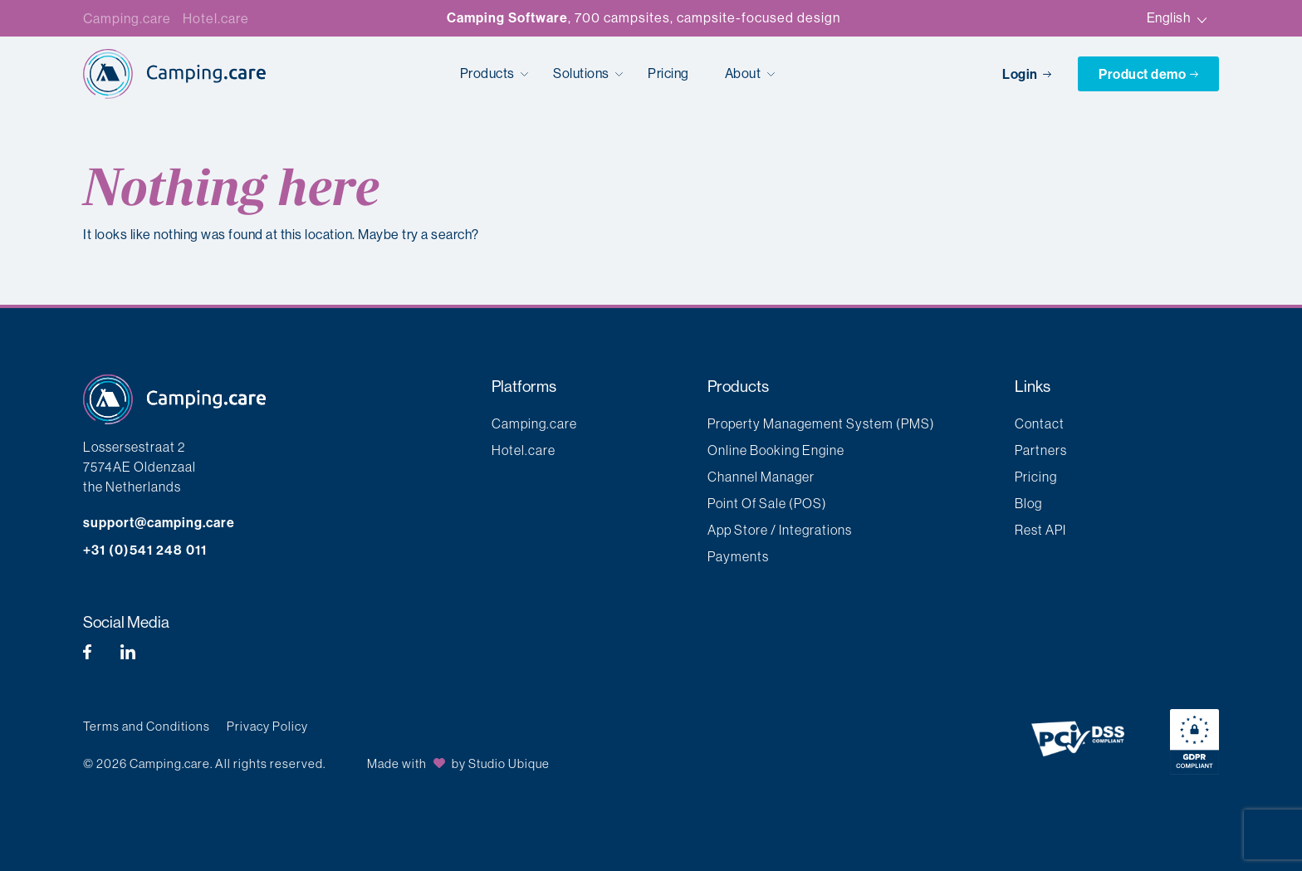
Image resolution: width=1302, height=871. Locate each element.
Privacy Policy (267, 726)
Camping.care (127, 19)
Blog (1028, 503)
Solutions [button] (582, 73)
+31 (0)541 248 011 (145, 550)
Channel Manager (761, 476)
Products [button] (489, 73)
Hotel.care (216, 19)
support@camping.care (159, 523)
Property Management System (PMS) (821, 423)
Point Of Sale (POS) (767, 503)
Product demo (1148, 74)
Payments (738, 556)
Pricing (668, 73)
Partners (1041, 450)
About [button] (744, 73)
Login (1028, 74)
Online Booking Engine (775, 450)
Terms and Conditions (146, 726)
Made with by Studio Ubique (458, 763)
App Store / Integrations (779, 529)
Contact (1040, 423)
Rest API (1040, 529)
